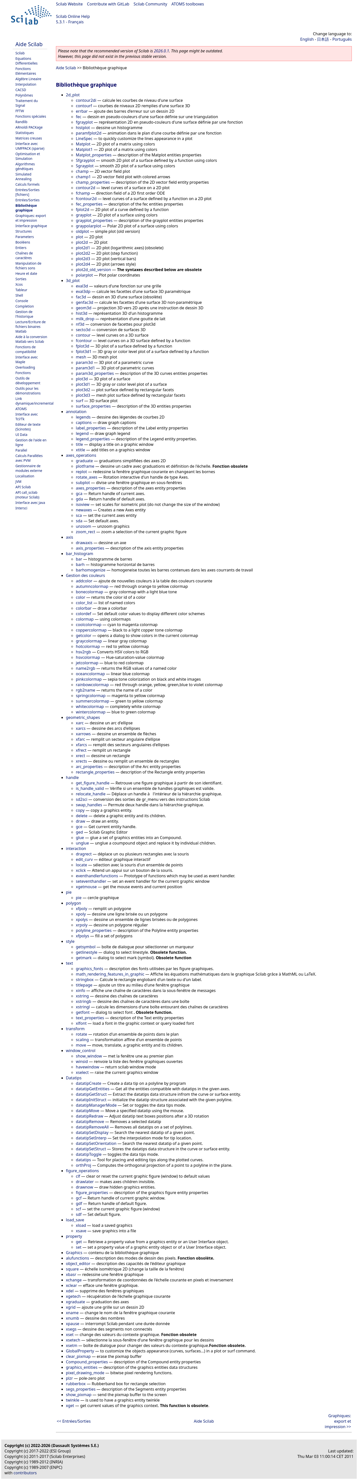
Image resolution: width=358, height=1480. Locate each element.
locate (81, 865)
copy (80, 810)
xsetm (71, 1345)
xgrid (71, 1307)
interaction (76, 848)
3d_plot (73, 280)
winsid (82, 1061)
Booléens (22, 242)
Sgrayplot (84, 166)
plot (79, 237)
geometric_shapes (83, 717)
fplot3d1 (83, 351)
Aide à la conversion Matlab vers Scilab (31, 339)
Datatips (74, 1078)
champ (82, 171)
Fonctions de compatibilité (25, 349)
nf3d (80, 324)
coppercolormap (91, 630)
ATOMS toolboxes (188, 4)
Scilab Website (69, 4)
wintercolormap (90, 712)
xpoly (81, 914)
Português (342, 39)
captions (84, 422)
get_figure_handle (92, 783)
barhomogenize (90, 570)
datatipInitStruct (91, 1099)
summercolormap (92, 701)
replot (81, 471)
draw (80, 821)
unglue (82, 843)
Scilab (20, 53)
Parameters (24, 236)
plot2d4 (83, 264)
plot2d (82, 242)
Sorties (20, 279)
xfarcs (81, 744)
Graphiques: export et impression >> (338, 1421)
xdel (70, 1291)
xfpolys (82, 936)
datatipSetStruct (91, 1149)
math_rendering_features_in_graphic (110, 974)
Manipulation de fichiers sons (28, 265)
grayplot (83, 215)
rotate (81, 1034)
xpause (72, 1323)
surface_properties (93, 406)
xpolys (82, 919)
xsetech (73, 1340)
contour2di (86, 100)
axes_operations (81, 455)
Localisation (24, 476)
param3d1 (85, 368)
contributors (25, 1473)
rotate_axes (86, 477)
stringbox (85, 979)
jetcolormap (87, 663)
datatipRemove (90, 1121)
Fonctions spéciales (30, 116)
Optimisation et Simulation (27, 156)
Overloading (25, 367)
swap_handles (89, 805)
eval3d (82, 286)
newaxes (84, 510)
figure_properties (92, 1192)
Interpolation (25, 84)
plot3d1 (83, 384)
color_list (84, 602)
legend (82, 433)
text (69, 963)
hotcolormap (88, 646)
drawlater (85, 1181)
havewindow (87, 1067)
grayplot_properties (94, 220)
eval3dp (83, 291)
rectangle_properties (95, 772)
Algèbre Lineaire (28, 78)
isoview (83, 504)
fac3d (81, 297)
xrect (80, 755)
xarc (80, 723)
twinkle (72, 1400)
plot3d (82, 379)
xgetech (73, 1296)
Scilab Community (150, 4)
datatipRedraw (89, 1116)
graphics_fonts (89, 968)
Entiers (20, 247)
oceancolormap (90, 673)
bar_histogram (79, 553)
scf (78, 1209)
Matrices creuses (28, 138)
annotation (76, 411)
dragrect (84, 854)
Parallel (21, 450)
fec (78, 116)
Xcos (19, 284)
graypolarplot (88, 226)
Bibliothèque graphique (26, 207)
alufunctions (77, 1258)
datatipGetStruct (91, 1094)
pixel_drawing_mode (85, 1372)
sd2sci (81, 799)
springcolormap (91, 695)
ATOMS (21, 408)
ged (79, 832)
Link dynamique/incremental (34, 401)
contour (83, 335)
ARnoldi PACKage (29, 127)
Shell (19, 295)
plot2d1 (83, 247)
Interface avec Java (30, 502)
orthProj (83, 1165)
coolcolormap (88, 624)
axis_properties (90, 548)
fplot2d (82, 209)
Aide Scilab (29, 44)
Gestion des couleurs (85, 575)
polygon (73, 903)
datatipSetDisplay (92, 1132)
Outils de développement (27, 380)
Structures (23, 231)
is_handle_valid (90, 788)
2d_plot (73, 95)
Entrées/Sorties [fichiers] (27, 192)
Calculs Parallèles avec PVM (29, 458)
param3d (84, 362)
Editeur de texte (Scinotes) (28, 426)
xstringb (83, 1001)
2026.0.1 (161, 51)
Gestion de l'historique (24, 314)
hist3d (81, 313)
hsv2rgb (83, 652)
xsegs (71, 1329)
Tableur (21, 289)
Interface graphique (31, 225)
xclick (81, 870)
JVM (18, 481)
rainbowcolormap (92, 684)
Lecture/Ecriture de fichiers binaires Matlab (30, 326)
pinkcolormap (89, 679)
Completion (24, 306)
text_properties (90, 1018)
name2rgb (85, 668)
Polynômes (24, 95)
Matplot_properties (94, 155)
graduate (84, 460)
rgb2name (85, 690)
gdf (79, 1203)
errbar (82, 111)
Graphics (74, 1252)
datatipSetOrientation (96, 1143)
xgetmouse (86, 886)
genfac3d (84, 302)
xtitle (80, 450)
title (79, 444)
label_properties (91, 428)
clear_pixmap (78, 1356)
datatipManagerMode (96, 1105)
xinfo (80, 990)
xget (70, 1405)
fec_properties (89, 204)
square (72, 1269)
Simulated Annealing (23, 176)
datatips (83, 1160)
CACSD (20, 89)
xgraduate (75, 1301)
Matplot (83, 144)
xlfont (81, 1023)
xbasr (71, 1274)
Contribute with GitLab (108, 4)
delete (82, 815)
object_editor (78, 1263)
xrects (81, 761)
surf (79, 400)
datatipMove (87, 1110)
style (70, 941)
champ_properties (93, 182)
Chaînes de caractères (24, 255)
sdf (79, 1214)
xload (81, 1225)
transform (75, 1028)
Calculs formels (27, 184)
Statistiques (24, 132)
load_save (75, 1220)
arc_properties (89, 766)
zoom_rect (85, 531)
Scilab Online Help (73, 16)
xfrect (81, 750)
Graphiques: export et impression (30, 218)
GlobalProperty (80, 1351)
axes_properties (90, 488)
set (78, 1247)
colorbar (83, 608)
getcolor (83, 635)
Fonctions (23, 372)
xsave (81, 1230)
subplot (83, 482)
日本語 (323, 39)
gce (79, 826)
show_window (89, 1056)
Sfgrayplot (85, 160)
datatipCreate (88, 1083)
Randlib (21, 121)
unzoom (83, 526)
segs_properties (80, 1389)
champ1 (83, 176)
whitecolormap (90, 706)
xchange (74, 1280)
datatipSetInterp (91, 1138)
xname (72, 1312)
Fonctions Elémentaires (25, 71)
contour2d (85, 187)
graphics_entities (81, 1367)
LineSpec (84, 138)
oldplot (82, 231)
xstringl (83, 1007)
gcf (79, 1198)
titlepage (84, 985)
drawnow (84, 1187)
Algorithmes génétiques (25, 166)
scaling (82, 1039)
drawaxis (84, 542)
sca (79, 515)
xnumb (72, 1318)
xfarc (80, 739)
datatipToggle (89, 1154)
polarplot (84, 275)
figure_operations (82, 1170)
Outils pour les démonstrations (28, 390)
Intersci (21, 508)
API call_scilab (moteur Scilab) (27, 494)
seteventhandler (91, 881)
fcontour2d (86, 198)
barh (80, 564)
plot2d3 (83, 258)
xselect (82, 1072)
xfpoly (81, 908)
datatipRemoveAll (92, 1127)
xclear (71, 1285)
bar (79, 559)
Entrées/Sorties (27, 200)
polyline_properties (94, 930)
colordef (83, 613)
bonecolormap (89, 592)
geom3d (83, 308)
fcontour (84, 340)
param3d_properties (95, 373)
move (81, 1045)
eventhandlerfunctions (97, 876)
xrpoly (82, 925)
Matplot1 (84, 149)
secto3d (83, 329)
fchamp (83, 193)
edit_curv (84, 859)
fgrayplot (84, 122)
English (307, 39)
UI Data (21, 434)
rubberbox (76, 1383)
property (74, 1236)
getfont (83, 1012)
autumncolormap (92, 586)
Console (21, 300)
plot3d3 (83, 395)
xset (70, 1334)
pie (69, 892)
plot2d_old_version (93, 269)
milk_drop (85, 318)
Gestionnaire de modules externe (28, 468)
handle (72, 777)
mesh (81, 357)
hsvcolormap (88, 657)
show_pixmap (78, 1394)
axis (69, 537)
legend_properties (93, 439)
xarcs (81, 728)
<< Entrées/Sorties (74, 1421)
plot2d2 (83, 253)
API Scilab (23, 487)
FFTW (19, 110)
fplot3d (82, 346)
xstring (82, 996)
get (79, 1241)
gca (79, 493)
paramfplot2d (88, 133)
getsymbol (85, 947)
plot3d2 (83, 389)
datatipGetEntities (92, 1089)
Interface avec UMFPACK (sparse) (29, 146)
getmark (84, 957)
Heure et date (26, 273)
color (80, 597)
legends (83, 417)
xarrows (83, 734)
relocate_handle (90, 794)
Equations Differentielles (26, 61)
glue (80, 837)
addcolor (84, 581)
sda (79, 521)
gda (79, 499)
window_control (80, 1050)
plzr (69, 1378)
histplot (83, 127)
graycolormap (89, 641)
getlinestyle (86, 952)
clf (78, 1176)
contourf (84, 105)
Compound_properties (87, 1362)
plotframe (85, 466)
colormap (85, 619)
